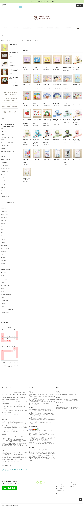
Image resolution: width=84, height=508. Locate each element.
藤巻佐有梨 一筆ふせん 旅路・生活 (47, 160)
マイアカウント (73, 482)
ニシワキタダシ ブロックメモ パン (47, 67)
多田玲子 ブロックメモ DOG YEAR (37, 67)
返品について (59, 488)
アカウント (71, 5)
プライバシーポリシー (61, 495)
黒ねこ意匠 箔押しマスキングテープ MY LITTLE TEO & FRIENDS (37, 141)
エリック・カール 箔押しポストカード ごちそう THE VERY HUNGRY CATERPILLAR (37, 121)
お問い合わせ (73, 486)
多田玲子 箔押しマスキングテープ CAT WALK (67, 120)
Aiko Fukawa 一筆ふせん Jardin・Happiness (27, 179)
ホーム (3, 35)
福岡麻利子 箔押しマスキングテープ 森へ (77, 67)
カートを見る (73, 484)
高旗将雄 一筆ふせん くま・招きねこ (57, 160)
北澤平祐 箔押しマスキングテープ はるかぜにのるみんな (27, 141)
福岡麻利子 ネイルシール (77, 85)
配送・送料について (60, 486)
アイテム (79, 5)
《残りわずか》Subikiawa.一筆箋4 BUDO (13, 45)
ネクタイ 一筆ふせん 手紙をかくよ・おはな (77, 160)
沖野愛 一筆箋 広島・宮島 (27, 103)
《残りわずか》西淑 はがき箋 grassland (13, 53)
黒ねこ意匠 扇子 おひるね (57, 85)
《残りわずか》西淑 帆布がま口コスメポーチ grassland (13, 78)
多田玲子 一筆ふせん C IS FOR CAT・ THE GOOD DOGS (27, 161)
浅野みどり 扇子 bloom (77, 102)
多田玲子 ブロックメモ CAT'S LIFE (27, 67)
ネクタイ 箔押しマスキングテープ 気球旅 (77, 140)
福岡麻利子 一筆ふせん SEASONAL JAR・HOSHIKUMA (67, 161)
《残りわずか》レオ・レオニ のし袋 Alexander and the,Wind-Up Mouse (13, 70)
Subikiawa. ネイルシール (37, 85)
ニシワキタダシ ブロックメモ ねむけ (57, 67)
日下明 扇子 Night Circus (46, 103)
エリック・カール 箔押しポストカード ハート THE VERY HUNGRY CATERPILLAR (27, 121)
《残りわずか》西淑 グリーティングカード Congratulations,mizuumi (13, 62)
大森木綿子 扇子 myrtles (66, 85)
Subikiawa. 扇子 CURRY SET (66, 103)
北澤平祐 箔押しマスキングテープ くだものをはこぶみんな (77, 121)
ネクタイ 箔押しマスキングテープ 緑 (67, 140)
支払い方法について (60, 484)
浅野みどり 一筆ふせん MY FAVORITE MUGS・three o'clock (67, 67)
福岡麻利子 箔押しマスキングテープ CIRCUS (57, 140)
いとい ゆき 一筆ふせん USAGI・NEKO (37, 160)
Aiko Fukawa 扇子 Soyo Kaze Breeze (46, 85)
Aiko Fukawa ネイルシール (27, 85)
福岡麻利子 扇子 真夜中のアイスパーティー (57, 103)
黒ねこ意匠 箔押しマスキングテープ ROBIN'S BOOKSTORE (47, 141)
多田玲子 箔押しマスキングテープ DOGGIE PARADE (57, 121)
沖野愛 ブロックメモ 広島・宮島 (37, 103)
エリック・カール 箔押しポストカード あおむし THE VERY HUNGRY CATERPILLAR (47, 121)
